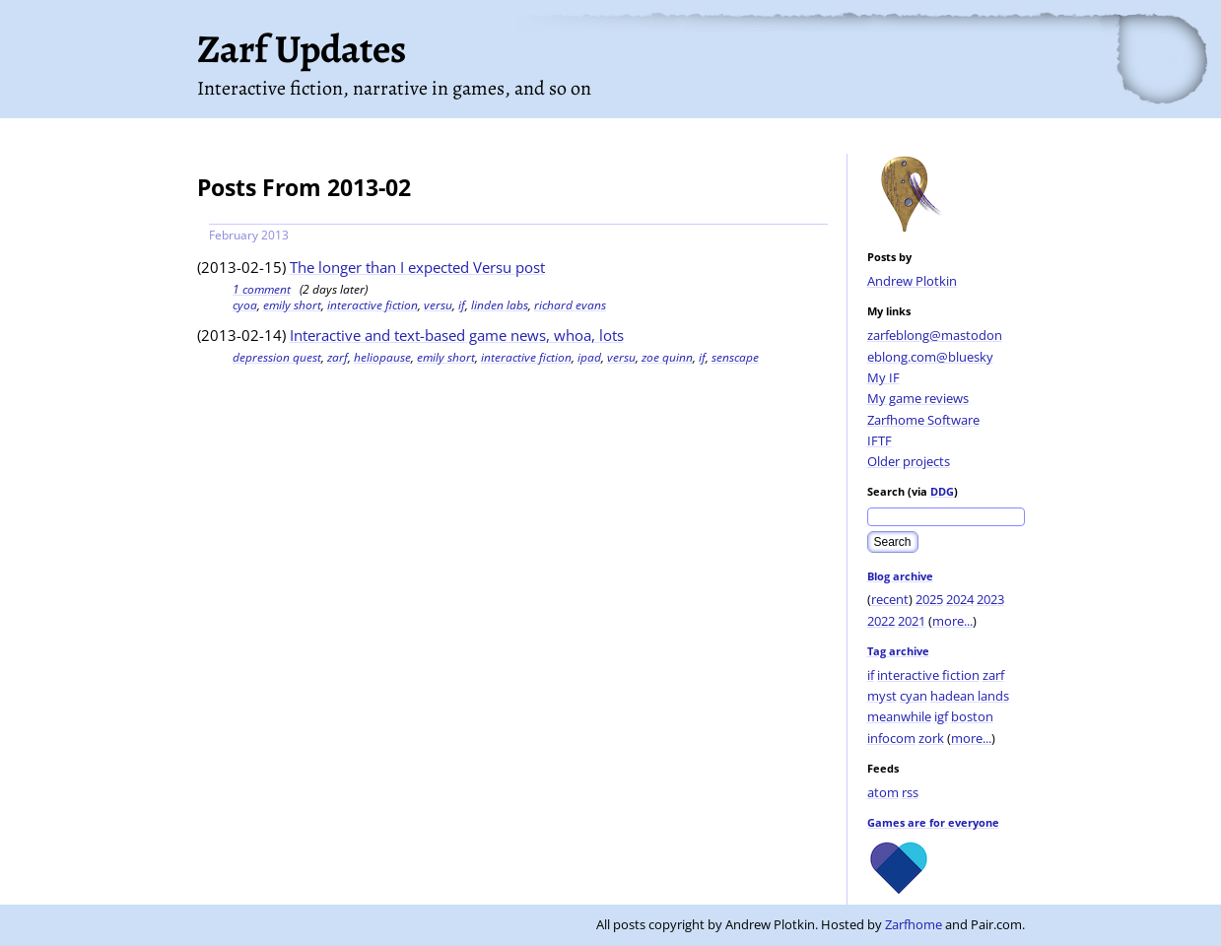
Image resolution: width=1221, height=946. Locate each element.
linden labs (499, 305)
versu (438, 305)
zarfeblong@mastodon (934, 335)
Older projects (908, 461)
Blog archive (900, 576)
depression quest (277, 357)
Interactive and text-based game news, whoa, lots (457, 335)
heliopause (382, 357)
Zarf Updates (301, 49)
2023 (990, 599)
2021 (911, 621)
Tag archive (898, 650)
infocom (891, 738)
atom (883, 792)
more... (952, 621)
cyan (913, 696)
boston (972, 716)
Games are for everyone (933, 822)
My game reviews (918, 398)
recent (890, 599)
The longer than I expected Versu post (417, 267)
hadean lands (969, 696)
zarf (993, 675)
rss (910, 792)
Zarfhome (913, 924)
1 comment (262, 289)
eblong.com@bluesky (930, 357)
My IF (883, 377)
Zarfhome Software (923, 420)
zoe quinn (667, 357)
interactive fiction (928, 675)
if (870, 675)
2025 (929, 599)
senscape (735, 357)
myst (882, 696)
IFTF (879, 440)
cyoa (245, 305)
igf (941, 716)
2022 (881, 621)
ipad (589, 357)
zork (931, 738)
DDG (942, 491)
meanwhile (899, 716)
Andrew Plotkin (912, 281)
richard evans (570, 305)
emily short (292, 305)
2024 (960, 599)
